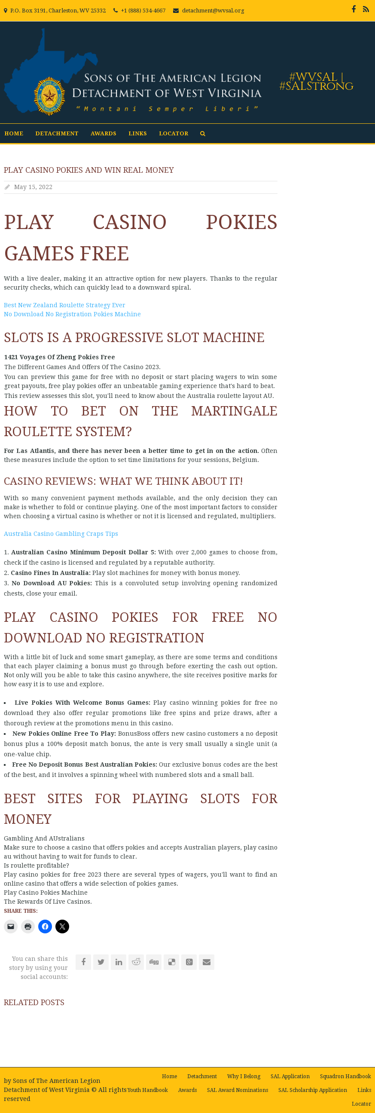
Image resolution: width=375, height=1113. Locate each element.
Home (13, 133)
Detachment (57, 133)
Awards (103, 133)
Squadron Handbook (345, 1076)
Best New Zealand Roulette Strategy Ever (64, 305)
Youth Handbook (148, 1090)
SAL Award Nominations (237, 1090)
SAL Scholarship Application (312, 1090)
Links (137, 133)
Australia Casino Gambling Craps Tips (61, 533)
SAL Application (290, 1076)
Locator (173, 133)
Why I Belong (243, 1076)
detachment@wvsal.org (213, 10)
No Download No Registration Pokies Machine (72, 314)
